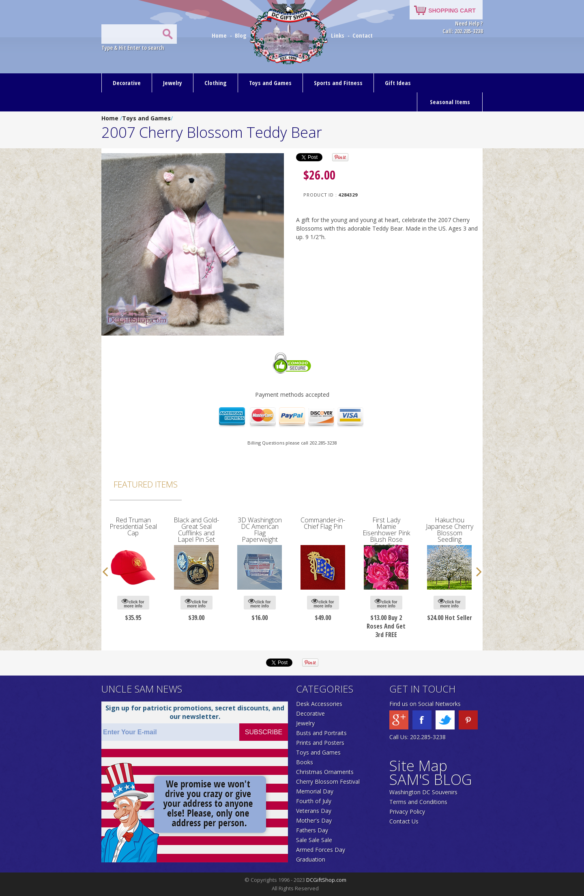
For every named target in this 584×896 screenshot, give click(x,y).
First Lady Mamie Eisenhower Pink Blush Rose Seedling (386, 532)
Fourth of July (313, 801)
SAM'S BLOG (430, 779)
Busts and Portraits (321, 733)
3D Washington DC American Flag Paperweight (260, 529)
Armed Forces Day (320, 849)
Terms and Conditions (418, 802)
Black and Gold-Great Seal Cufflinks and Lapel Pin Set (196, 529)
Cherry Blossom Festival (328, 781)
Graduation (310, 859)
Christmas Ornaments (325, 772)
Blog (241, 35)
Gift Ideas (398, 83)
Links (337, 35)
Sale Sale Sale (314, 840)
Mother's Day (314, 820)
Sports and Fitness (338, 83)
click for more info (133, 602)
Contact (362, 35)
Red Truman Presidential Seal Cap (133, 526)
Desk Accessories (319, 704)
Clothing (215, 83)
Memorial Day (314, 791)
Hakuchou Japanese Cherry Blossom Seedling (449, 529)
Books (304, 762)
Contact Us (404, 821)
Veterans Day (313, 811)
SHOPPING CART (452, 10)
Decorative (127, 83)
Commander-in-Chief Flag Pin (323, 523)
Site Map (418, 766)
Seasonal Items (450, 102)
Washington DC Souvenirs (423, 792)
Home (220, 35)
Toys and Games (270, 83)
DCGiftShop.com (326, 879)
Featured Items (146, 484)
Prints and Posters (320, 742)
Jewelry (172, 83)
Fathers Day (312, 830)
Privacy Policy (407, 811)
